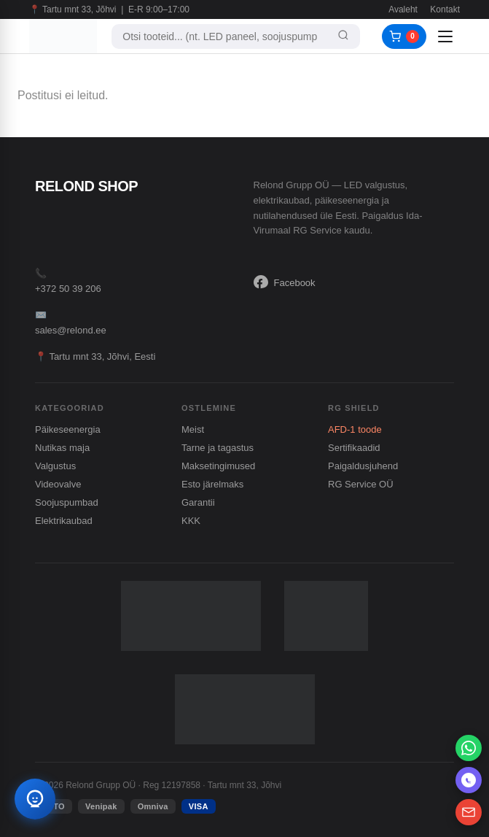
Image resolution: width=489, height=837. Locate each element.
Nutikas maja (62, 447)
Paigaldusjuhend (363, 465)
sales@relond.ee (70, 330)
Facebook (285, 282)
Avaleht (403, 9)
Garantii (198, 502)
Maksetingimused (218, 465)
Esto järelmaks (212, 484)
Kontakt (445, 9)
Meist (192, 429)
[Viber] (468, 780)
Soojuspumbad (66, 502)
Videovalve (58, 484)
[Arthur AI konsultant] (35, 799)
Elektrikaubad (64, 520)
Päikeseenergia (68, 429)
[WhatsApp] (468, 748)
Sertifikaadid (354, 447)
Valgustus (55, 465)
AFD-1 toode (355, 429)
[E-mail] (468, 812)
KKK (190, 520)
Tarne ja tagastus (217, 447)
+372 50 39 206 (68, 288)
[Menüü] (447, 36)
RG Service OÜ (361, 484)
